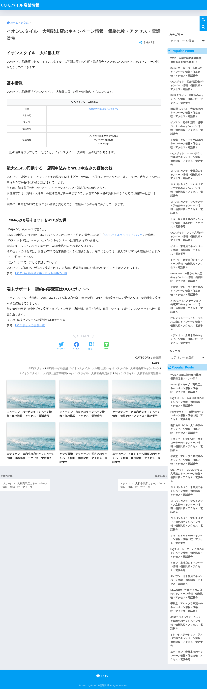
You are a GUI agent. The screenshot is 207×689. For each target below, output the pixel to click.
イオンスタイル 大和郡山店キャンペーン (134, 368)
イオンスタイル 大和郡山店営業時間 (44, 373)
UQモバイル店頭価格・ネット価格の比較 (41, 273)
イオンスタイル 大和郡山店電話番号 (138, 373)
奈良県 (157, 357)
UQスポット (37, 368)
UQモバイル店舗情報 (20, 5)
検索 (203, 19)
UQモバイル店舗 (58, 368)
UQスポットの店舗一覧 (30, 325)
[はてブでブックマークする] (91, 346)
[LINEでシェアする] (106, 346)
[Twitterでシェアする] (61, 346)
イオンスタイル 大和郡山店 (88, 368)
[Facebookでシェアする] (76, 346)
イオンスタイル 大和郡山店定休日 (91, 373)
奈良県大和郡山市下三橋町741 (103, 109)
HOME (103, 676)
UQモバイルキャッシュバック (123, 235)
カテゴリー (176, 34)
